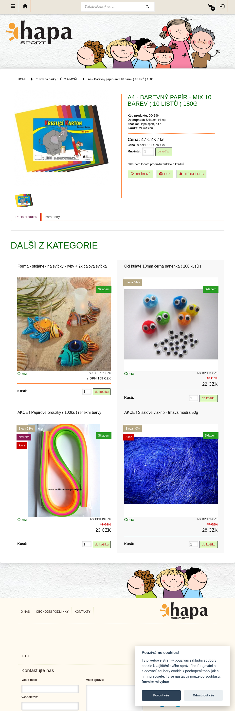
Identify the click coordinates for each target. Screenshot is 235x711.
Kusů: (22, 391)
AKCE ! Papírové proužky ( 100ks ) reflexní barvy (59, 412)
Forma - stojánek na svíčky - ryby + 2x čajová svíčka (62, 266)
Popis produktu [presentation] (26, 217)
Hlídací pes (191, 174)
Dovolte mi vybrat (155, 682)
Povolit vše (161, 695)
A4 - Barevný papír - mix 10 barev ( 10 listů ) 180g (120, 79)
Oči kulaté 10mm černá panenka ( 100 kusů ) (162, 266)
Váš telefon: (29, 697)
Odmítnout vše (203, 695)
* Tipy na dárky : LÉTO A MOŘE (57, 79)
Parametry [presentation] (52, 217)
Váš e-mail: (29, 680)
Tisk (165, 174)
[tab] (26, 217)
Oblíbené (140, 174)
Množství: (134, 151)
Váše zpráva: (95, 680)
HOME (22, 79)
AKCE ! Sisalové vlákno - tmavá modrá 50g (161, 412)
